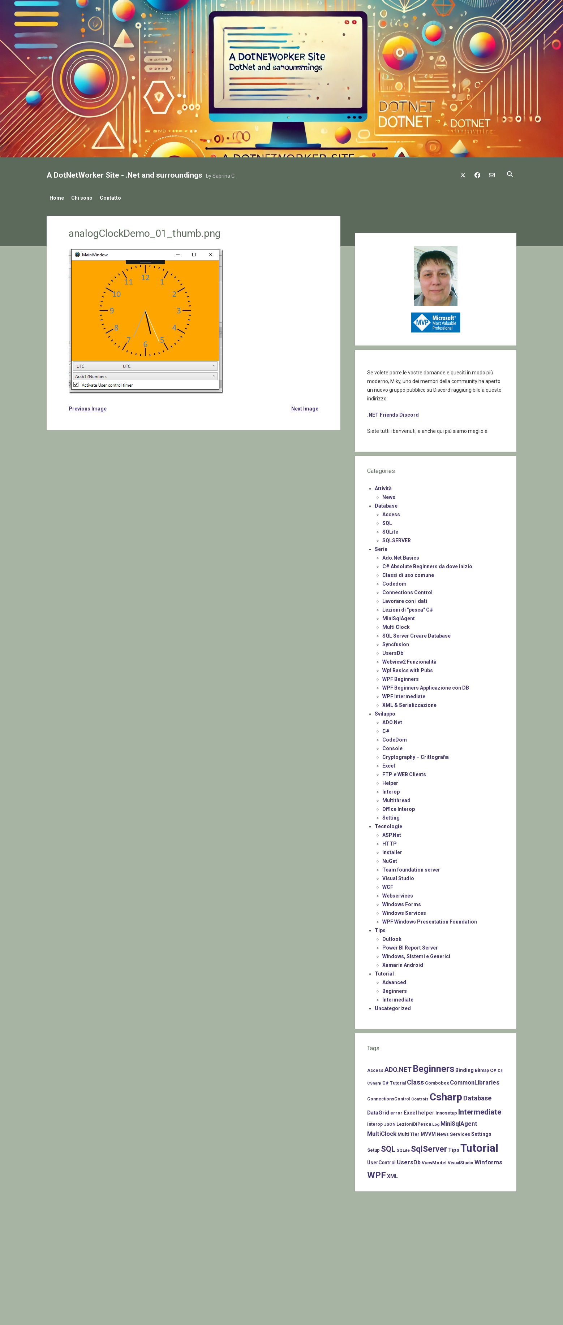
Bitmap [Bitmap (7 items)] (482, 1068)
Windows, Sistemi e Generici (416, 954)
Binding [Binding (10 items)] (464, 1068)
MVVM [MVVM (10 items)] (428, 1132)
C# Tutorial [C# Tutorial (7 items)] (394, 1080)
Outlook (391, 937)
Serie (381, 547)
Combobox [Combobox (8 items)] (437, 1080)
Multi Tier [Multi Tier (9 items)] (408, 1132)
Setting (391, 815)
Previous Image (88, 406)
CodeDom (394, 737)
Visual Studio (398, 876)
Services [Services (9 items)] (460, 1132)
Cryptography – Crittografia (415, 755)
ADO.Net (392, 720)
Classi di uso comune (408, 573)
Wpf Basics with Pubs (407, 668)
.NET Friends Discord (393, 413)
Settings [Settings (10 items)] (481, 1132)
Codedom (394, 582)
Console (392, 746)
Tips (380, 928)
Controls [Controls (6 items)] (420, 1096)
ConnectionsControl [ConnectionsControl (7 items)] (388, 1096)
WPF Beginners (400, 677)
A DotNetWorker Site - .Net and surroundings (124, 175)
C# (386, 729)
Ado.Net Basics (400, 556)
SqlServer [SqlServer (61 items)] (429, 1147)
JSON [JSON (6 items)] (389, 1122)
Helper (390, 781)
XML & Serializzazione (409, 703)
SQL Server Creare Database (416, 634)
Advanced (394, 980)
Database (386, 504)
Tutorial (384, 971)
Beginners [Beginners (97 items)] (433, 1066)
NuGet (389, 859)
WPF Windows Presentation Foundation (429, 919)
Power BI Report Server (410, 945)
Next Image (304, 406)
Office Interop (398, 807)
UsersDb (392, 651)
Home (57, 198)
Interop (391, 789)
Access (391, 512)
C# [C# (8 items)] (493, 1068)
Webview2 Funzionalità (409, 659)
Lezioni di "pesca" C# (407, 608)
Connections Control (407, 590)
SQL (387, 521)
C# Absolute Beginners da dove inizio (427, 564)
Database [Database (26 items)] (477, 1096)
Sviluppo (385, 711)
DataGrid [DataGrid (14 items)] (378, 1110)
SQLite (390, 530)
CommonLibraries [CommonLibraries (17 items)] (474, 1080)
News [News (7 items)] (443, 1132)
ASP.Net (391, 833)
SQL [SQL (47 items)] (388, 1146)
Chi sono (85, 198)
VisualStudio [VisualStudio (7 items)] (460, 1160)
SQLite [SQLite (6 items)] (403, 1148)
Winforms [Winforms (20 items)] (488, 1160)
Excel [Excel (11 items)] (410, 1110)
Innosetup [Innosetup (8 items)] (446, 1110)
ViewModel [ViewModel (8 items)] (434, 1160)
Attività (383, 486)
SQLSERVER (396, 538)
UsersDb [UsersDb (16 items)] (409, 1160)
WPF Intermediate (403, 694)
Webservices (397, 893)
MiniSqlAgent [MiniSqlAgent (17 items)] (458, 1121)
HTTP (389, 841)
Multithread (396, 798)
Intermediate (397, 997)
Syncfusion (395, 642)
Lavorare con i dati (404, 599)
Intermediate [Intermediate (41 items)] (479, 1109)
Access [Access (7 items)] (375, 1068)
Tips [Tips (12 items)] (453, 1147)
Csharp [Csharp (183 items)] (446, 1095)
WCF (387, 885)
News (388, 495)
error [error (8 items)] (396, 1110)
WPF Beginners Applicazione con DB (425, 685)
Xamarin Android (402, 963)
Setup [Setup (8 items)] (373, 1148)
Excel (388, 763)
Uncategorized (393, 1006)
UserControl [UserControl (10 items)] (381, 1160)
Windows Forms (401, 902)
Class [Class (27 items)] (415, 1080)
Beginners (394, 989)
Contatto (117, 198)
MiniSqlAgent (398, 616)
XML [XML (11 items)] (392, 1174)
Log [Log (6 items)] (435, 1122)
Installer (392, 850)
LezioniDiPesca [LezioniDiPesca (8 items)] (413, 1122)
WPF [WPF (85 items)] (376, 1173)
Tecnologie (388, 824)
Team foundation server (411, 867)
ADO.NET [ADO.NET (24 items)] (398, 1067)
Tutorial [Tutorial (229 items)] (479, 1146)
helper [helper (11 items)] (426, 1110)
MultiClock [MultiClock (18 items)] (381, 1131)
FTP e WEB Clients (404, 772)
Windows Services (404, 911)
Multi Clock (396, 625)
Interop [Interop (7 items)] (375, 1122)
